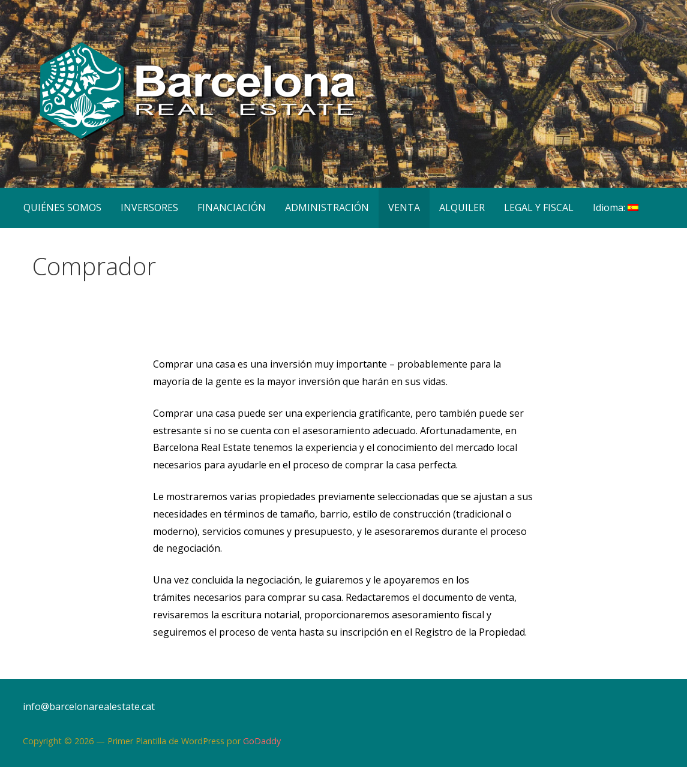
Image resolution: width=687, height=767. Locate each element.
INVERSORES (149, 207)
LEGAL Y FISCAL (539, 207)
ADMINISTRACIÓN (327, 207)
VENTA (404, 207)
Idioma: (615, 207)
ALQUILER (462, 207)
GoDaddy (262, 741)
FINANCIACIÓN (231, 207)
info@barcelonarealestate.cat (89, 706)
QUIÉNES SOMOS (62, 207)
